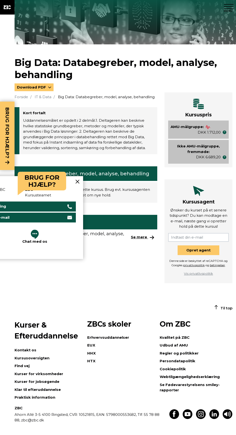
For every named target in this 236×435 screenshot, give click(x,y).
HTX (91, 361)
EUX (91, 345)
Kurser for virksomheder (39, 373)
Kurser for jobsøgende (37, 381)
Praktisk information (35, 397)
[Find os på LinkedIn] (214, 417)
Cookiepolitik (173, 369)
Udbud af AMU (174, 345)
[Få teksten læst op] (227, 417)
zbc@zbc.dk (32, 420)
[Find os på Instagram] (201, 417)
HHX (91, 353)
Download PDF (32, 87)
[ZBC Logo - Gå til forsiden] (7, 7)
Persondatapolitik (177, 361)
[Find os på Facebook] (174, 417)
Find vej (22, 365)
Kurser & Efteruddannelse (46, 330)
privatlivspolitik (194, 265)
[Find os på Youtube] (187, 417)
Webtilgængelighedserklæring (190, 376)
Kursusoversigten (32, 358)
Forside (21, 97)
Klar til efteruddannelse (38, 389)
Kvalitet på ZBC (174, 337)
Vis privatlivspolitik (198, 273)
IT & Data (43, 97)
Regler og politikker (179, 353)
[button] (224, 132)
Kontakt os (25, 350)
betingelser (217, 265)
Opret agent (198, 250)
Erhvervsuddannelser (108, 337)
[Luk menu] (228, 7)
